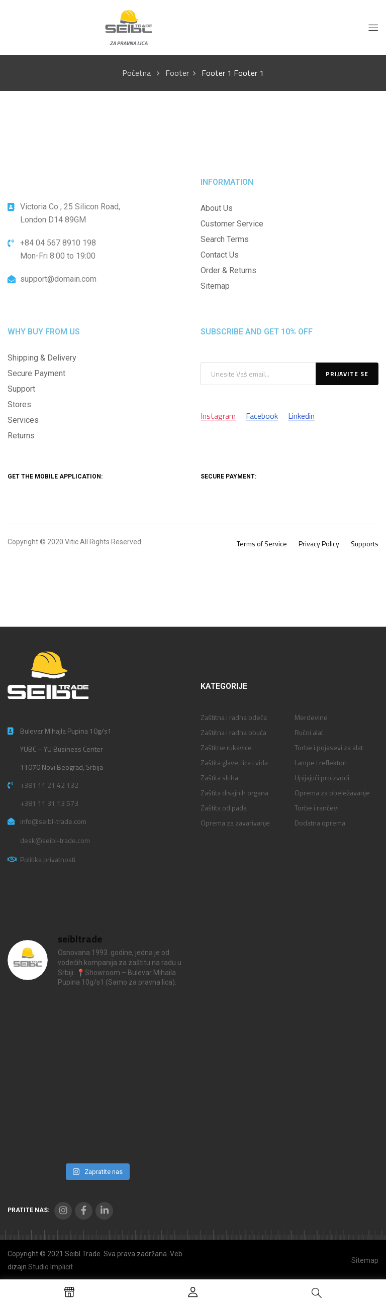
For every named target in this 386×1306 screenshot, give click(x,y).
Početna (136, 73)
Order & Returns (228, 270)
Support (21, 389)
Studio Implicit (50, 1267)
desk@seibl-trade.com (55, 840)
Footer (177, 73)
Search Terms (225, 239)
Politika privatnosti (47, 859)
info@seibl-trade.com (53, 821)
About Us (217, 208)
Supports (364, 543)
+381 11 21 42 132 (49, 785)
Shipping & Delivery (42, 358)
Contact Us (220, 255)
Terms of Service (262, 543)
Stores (19, 404)
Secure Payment (36, 373)
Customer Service (232, 223)
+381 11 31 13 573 (49, 803)
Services (23, 420)
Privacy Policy (319, 543)
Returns (21, 435)
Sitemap (215, 286)
